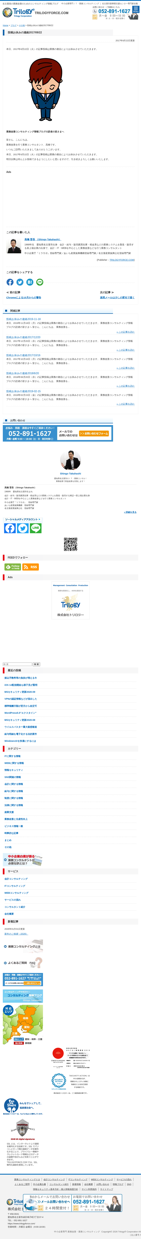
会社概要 (9, 914)
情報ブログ (118, 1184)
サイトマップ (106, 1189)
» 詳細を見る (130, 512)
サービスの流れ (12, 899)
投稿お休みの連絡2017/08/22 (25, 32)
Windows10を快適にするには (20, 741)
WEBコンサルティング (16, 893)
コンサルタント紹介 (14, 907)
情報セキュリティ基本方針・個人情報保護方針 (55, 1189)
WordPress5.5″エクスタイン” (20, 713)
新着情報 (76, 1184)
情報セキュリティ (13, 770)
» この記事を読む (126, 332)
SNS (129, 1184)
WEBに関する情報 (14, 763)
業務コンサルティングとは (27, 1179)
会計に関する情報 (13, 784)
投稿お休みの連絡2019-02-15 (23, 391)
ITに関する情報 (12, 756)
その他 (7, 847)
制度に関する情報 (13, 798)
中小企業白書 (39, 1184)
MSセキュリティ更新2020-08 (19, 720)
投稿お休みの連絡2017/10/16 (23, 355)
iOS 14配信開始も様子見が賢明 (20, 685)
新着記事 (13, 921)
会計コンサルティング (16, 879)
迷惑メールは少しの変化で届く (117, 297)
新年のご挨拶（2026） (16, 934)
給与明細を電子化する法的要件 (20, 734)
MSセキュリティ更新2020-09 (19, 692)
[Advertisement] (70, 199)
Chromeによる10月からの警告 (23, 297)
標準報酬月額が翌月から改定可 (20, 706)
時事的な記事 (11, 833)
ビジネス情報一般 (13, 826)
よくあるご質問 (22, 1184)
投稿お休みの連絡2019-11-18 (23, 319)
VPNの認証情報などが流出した (20, 699)
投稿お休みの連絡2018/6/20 (22, 373)
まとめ (7, 840)
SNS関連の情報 (12, 777)
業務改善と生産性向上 (16, 819)
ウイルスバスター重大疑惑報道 (20, 727)
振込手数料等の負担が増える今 (20, 678)
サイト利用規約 (89, 1189)
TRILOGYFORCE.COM (122, 260)
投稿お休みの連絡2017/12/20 (23, 337)
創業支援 (9, 812)
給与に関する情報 (13, 791)
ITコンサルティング (14, 886)
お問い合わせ (102, 1184)
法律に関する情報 (13, 805)
